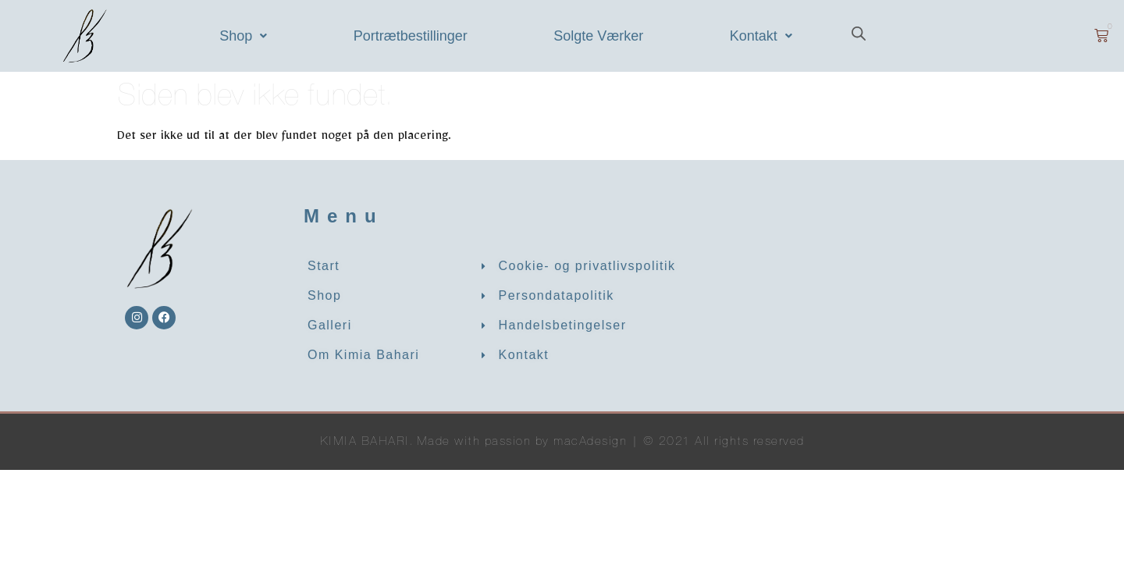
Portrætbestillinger (411, 36)
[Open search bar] (858, 35)
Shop (243, 36)
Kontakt (761, 36)
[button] (243, 36)
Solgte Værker (598, 36)
